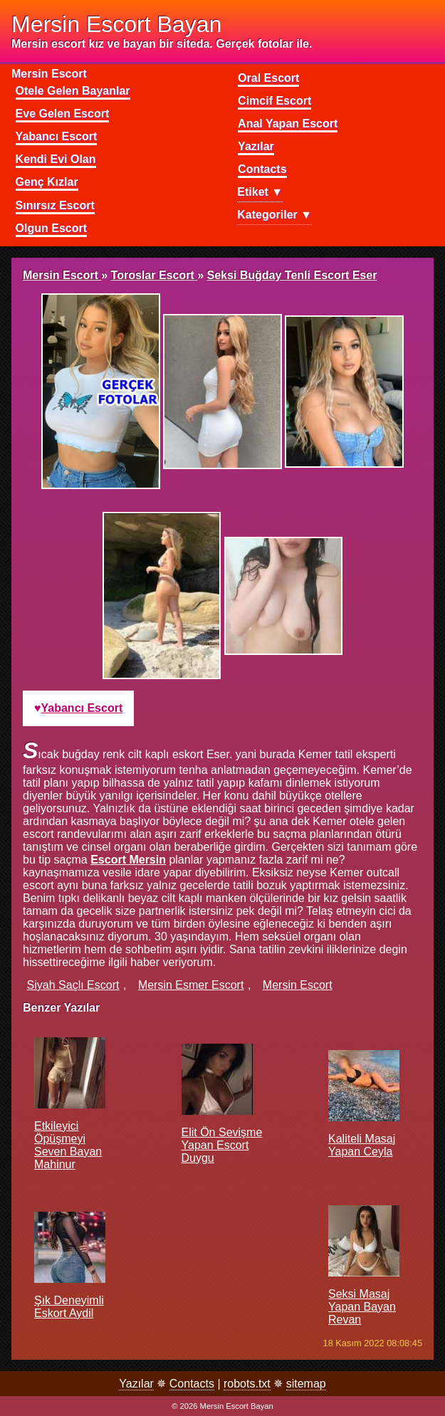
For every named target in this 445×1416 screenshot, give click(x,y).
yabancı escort (82, 708)
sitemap (306, 1384)
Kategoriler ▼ (274, 215)
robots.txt (247, 1384)
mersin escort (298, 985)
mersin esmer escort (191, 985)
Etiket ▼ (260, 192)
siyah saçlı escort (73, 985)
